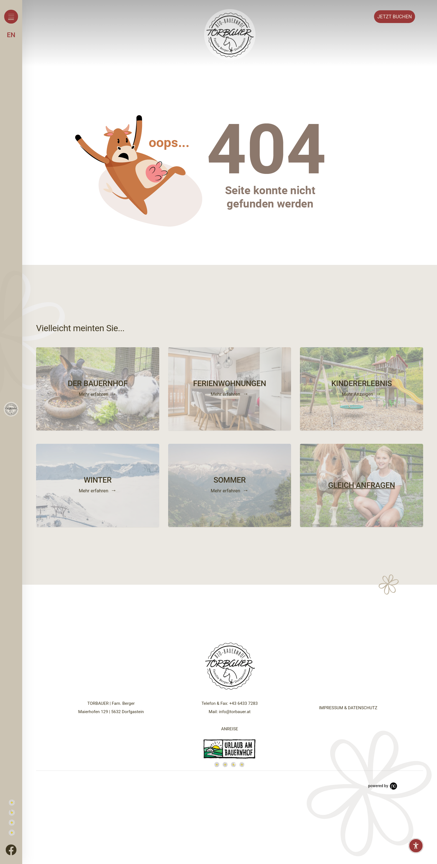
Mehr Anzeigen (357, 394)
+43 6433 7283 (243, 703)
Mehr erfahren (93, 394)
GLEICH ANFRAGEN (361, 485)
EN (11, 35)
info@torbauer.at (235, 711)
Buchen (394, 16)
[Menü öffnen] (11, 17)
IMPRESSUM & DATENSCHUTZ (348, 707)
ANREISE (229, 728)
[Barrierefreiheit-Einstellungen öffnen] (416, 845)
